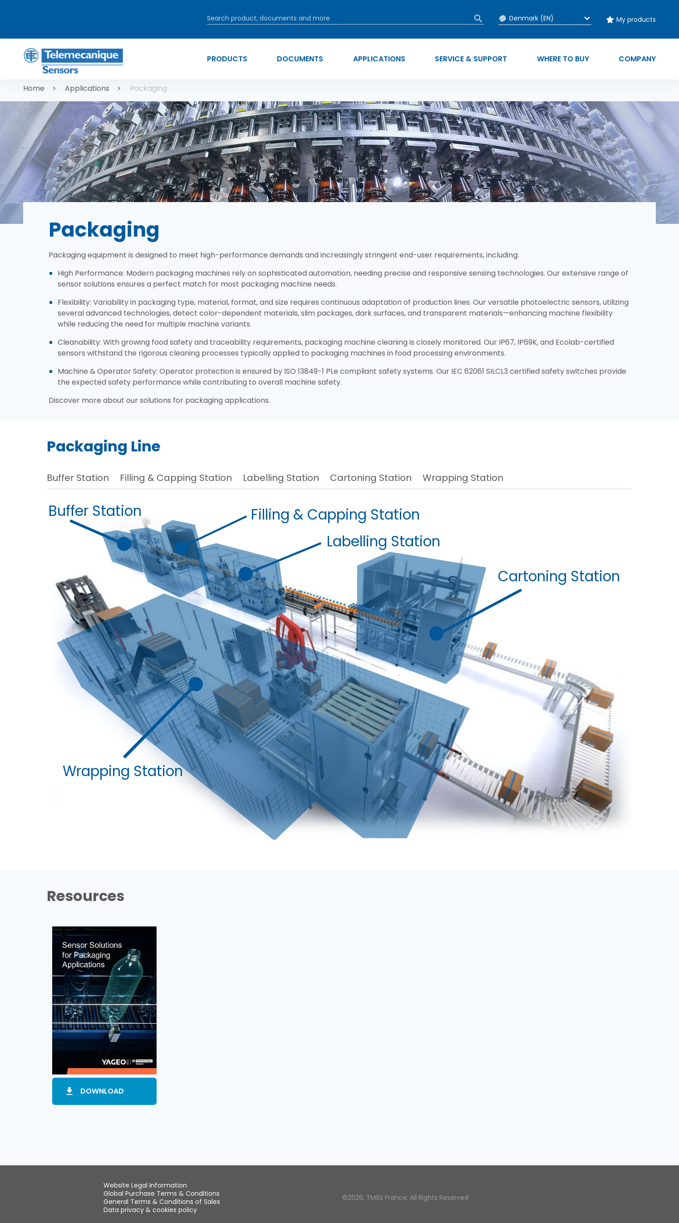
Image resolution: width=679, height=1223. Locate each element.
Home (33, 88)
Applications (87, 88)
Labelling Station (281, 477)
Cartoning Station (371, 477)
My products (636, 19)
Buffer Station (78, 477)
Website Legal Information (145, 1185)
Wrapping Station (463, 477)
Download (102, 1091)
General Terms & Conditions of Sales (161, 1201)
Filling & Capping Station (176, 477)
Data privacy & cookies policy (150, 1209)
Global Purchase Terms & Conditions (161, 1193)
